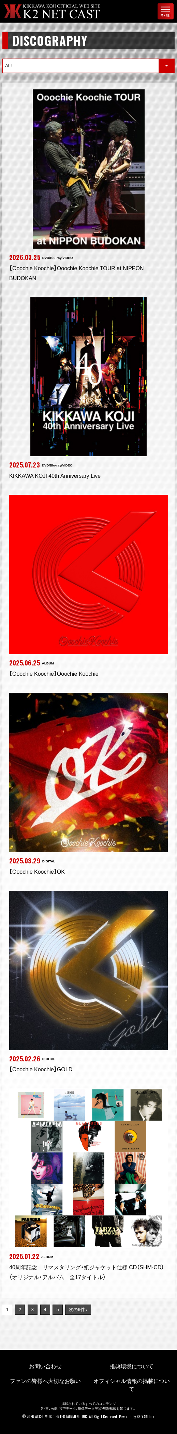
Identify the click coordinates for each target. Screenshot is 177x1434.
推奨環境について (131, 1366)
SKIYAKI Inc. (146, 1416)
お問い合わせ (45, 1366)
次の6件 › (78, 1309)
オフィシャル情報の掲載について (131, 1385)
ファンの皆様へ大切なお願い (45, 1381)
